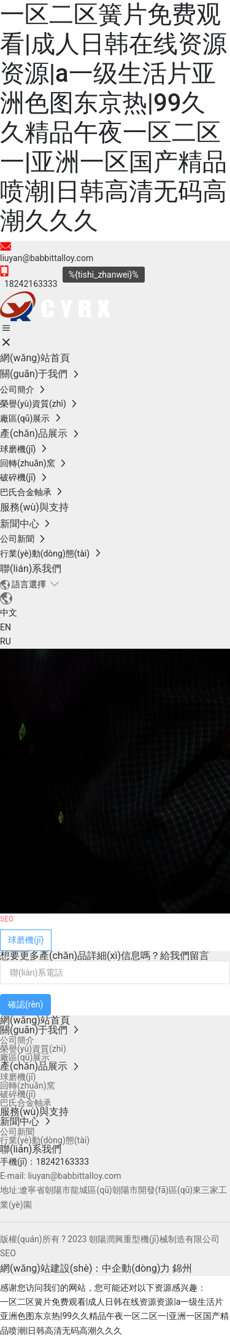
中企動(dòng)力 (136, 1268)
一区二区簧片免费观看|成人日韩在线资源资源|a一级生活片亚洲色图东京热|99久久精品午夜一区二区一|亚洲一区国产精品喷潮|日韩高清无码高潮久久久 (113, 117)
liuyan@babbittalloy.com (46, 258)
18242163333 (62, 1162)
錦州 (182, 1268)
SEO (8, 1253)
